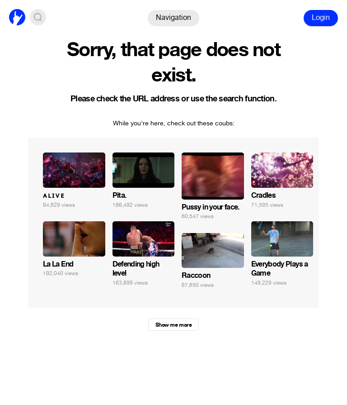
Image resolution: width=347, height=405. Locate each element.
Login (321, 17)
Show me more (173, 325)
